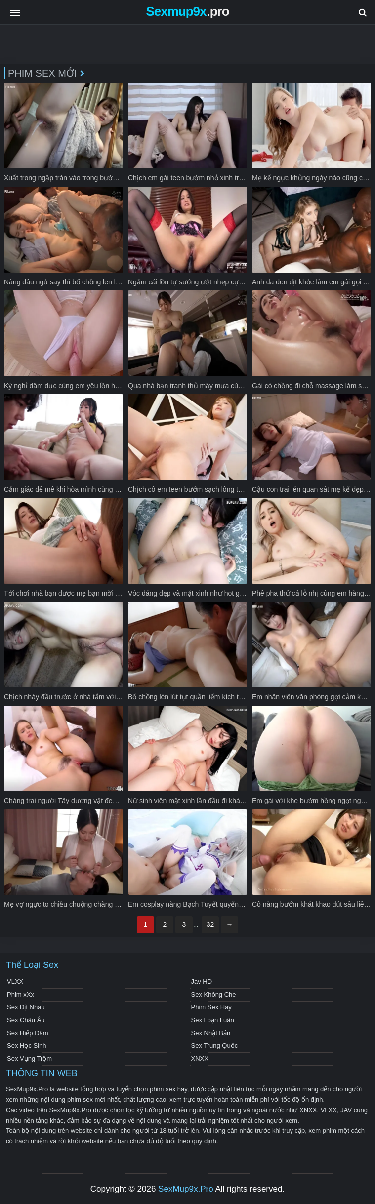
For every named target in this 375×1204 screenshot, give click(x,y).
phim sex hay (168, 1089)
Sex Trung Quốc (214, 1045)
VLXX (15, 981)
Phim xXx (20, 994)
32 (210, 924)
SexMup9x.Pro (185, 1189)
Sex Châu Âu (26, 1020)
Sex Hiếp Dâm (27, 1033)
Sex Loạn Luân (212, 1020)
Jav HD (201, 981)
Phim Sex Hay (211, 1007)
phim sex (80, 1099)
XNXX (199, 1058)
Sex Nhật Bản (211, 1033)
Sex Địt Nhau (26, 1007)
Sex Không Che (213, 994)
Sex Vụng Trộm (29, 1058)
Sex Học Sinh (26, 1045)
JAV (346, 1110)
